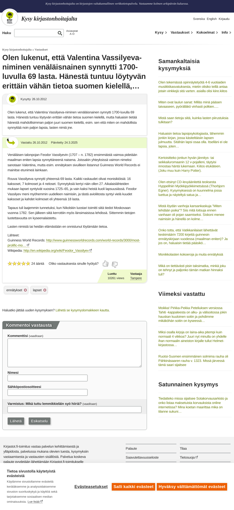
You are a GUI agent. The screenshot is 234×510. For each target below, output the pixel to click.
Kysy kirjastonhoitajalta (17, 49)
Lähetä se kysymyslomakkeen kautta (82, 310)
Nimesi (13, 372)
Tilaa (183, 448)
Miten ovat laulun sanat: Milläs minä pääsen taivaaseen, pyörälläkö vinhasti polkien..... (190, 104)
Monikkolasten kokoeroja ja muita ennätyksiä (190, 254)
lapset (37, 290)
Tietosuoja (187, 457)
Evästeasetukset (90, 486)
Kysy (159, 32)
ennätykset (14, 290)
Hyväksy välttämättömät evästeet (192, 486)
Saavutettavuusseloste (142, 457)
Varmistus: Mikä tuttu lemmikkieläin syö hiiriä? (45, 404)
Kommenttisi (18, 336)
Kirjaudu (224, 19)
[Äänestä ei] (114, 265)
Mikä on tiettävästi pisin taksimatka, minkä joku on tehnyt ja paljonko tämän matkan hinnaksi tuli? (192, 270)
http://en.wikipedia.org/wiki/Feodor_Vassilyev (56, 250)
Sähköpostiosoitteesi (24, 387)
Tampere (136, 278)
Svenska (199, 19)
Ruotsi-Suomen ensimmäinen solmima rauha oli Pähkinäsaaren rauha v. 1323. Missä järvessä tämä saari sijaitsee (193, 360)
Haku (6, 33)
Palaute (131, 448)
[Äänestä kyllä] (106, 264)
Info (225, 32)
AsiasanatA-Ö (72, 32)
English (212, 19)
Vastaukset (180, 32)
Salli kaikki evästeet (133, 486)
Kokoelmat (206, 32)
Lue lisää (34, 501)
